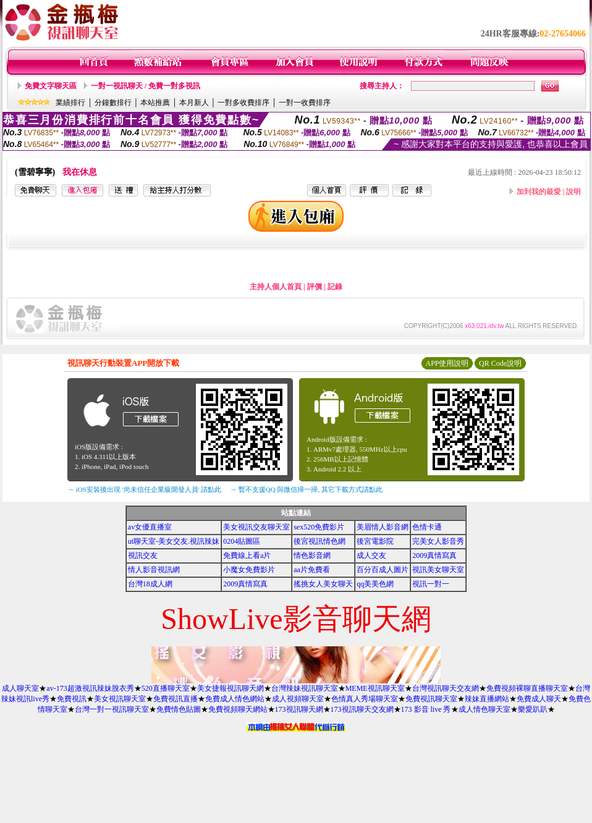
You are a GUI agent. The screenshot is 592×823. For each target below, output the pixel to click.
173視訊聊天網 (299, 709)
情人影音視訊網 (154, 569)
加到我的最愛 (539, 191)
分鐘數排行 (113, 102)
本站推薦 (155, 102)
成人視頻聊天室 (298, 698)
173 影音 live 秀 (426, 709)
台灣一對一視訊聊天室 (112, 709)
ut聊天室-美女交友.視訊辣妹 (173, 541)
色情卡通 (427, 527)
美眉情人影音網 (382, 527)
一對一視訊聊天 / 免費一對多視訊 (145, 86)
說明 (573, 191)
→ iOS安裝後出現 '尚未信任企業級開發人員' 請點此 (144, 489)
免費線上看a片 (247, 555)
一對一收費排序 (305, 102)
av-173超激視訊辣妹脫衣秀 (89, 688)
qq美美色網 (375, 584)
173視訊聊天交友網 (362, 709)
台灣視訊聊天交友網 (445, 688)
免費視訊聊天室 (431, 698)
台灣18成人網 (150, 584)
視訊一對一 (430, 584)
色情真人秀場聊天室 (364, 698)
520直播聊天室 (166, 688)
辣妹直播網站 (487, 698)
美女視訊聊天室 (120, 698)
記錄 (335, 286)
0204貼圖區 (241, 541)
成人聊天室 (20, 688)
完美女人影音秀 (438, 541)
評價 (314, 286)
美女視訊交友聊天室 (256, 527)
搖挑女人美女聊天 (323, 584)
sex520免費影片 (319, 527)
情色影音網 (312, 555)
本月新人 (194, 102)
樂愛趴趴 (533, 709)
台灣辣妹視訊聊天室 (304, 688)
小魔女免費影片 (249, 569)
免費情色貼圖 (178, 709)
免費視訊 (72, 698)
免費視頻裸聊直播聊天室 (527, 688)
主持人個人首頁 (276, 286)
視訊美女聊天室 (438, 569)
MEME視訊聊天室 (375, 688)
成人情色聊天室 (484, 709)
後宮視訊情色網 (319, 541)
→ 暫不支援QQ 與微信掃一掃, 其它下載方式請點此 (306, 489)
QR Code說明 (500, 363)
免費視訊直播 (175, 698)
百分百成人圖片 (382, 569)
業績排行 (70, 102)
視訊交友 (143, 555)
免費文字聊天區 (51, 86)
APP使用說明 (446, 363)
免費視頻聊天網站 (238, 709)
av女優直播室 (150, 527)
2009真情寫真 (434, 555)
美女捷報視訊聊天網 (230, 688)
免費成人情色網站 (234, 698)
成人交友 (371, 555)
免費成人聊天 (539, 698)
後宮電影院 (375, 541)
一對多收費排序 (243, 102)
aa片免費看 (312, 569)
